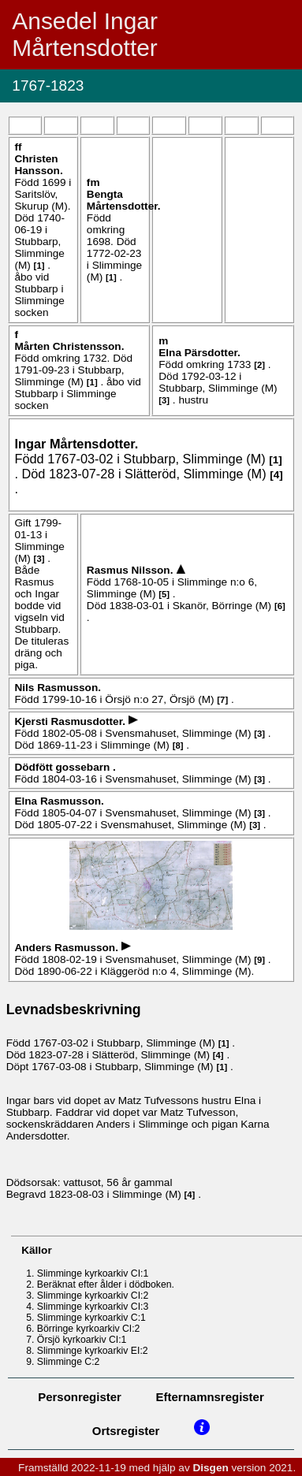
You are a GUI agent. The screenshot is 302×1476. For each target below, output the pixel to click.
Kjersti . (71, 721)
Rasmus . (131, 570)
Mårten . (69, 346)
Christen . (38, 165)
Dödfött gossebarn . (64, 767)
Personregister (79, 1397)
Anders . (67, 948)
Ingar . (76, 444)
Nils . (57, 687)
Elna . (199, 353)
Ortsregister (126, 1430)
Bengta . (124, 200)
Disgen (210, 1468)
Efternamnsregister (210, 1397)
